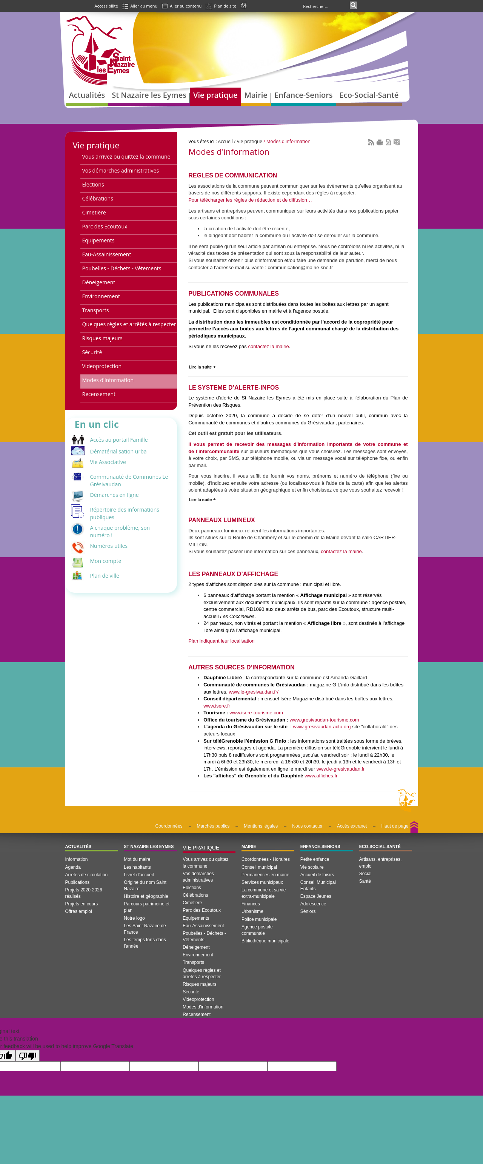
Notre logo (134, 918)
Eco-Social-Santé (380, 846)
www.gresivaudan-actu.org (322, 726)
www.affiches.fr (321, 776)
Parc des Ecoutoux (105, 226)
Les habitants (137, 867)
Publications (77, 882)
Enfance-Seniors (320, 846)
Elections (93, 184)
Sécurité (92, 352)
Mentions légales (261, 826)
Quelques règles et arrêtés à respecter (129, 324)
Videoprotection (102, 366)
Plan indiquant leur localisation (221, 641)
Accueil (225, 141)
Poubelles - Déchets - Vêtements (122, 268)
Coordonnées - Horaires (266, 859)
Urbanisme (252, 911)
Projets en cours (81, 904)
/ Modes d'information (286, 141)
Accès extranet (352, 826)
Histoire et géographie (146, 896)
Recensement (99, 394)
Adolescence (313, 904)
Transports (95, 310)
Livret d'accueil (139, 874)
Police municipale (259, 919)
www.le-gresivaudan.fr (341, 769)
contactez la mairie (268, 346)
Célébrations (97, 198)
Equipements (98, 240)
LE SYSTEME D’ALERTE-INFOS (233, 387)
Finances (251, 904)
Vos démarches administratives (120, 170)
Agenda (73, 867)
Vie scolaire (312, 867)
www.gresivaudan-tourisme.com (324, 720)
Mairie (249, 846)
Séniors (308, 911)
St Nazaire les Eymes (149, 846)
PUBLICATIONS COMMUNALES (233, 293)
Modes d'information (108, 380)
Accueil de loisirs (317, 874)
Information (76, 859)
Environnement (101, 296)
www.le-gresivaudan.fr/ (253, 692)
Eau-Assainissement (106, 254)
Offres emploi (78, 911)
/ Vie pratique (247, 141)
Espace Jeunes (315, 896)
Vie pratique (96, 145)
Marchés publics (213, 826)
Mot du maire (137, 859)
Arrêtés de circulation (86, 874)
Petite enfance (314, 859)
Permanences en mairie (265, 874)
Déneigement (98, 282)
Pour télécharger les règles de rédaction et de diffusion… (250, 200)
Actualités (78, 846)
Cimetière (94, 212)
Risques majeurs (102, 338)
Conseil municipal (259, 867)
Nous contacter (307, 826)
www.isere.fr (216, 706)
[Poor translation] (27, 1055)
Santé (365, 881)
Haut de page (394, 826)
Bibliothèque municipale (265, 941)
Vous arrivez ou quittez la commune (126, 156)
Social (365, 873)
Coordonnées (169, 826)
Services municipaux (262, 882)
